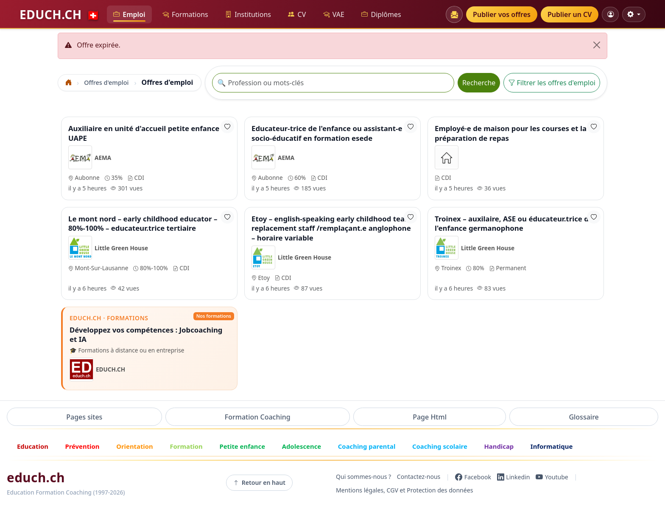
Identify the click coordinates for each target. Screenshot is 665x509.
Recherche (478, 82)
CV (297, 15)
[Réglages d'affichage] (633, 14)
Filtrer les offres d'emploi (551, 82)
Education (32, 446)
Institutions (248, 15)
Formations (185, 15)
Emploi (129, 15)
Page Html (430, 417)
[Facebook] (473, 476)
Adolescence (301, 446)
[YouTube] (552, 476)
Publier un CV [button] (570, 14)
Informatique (552, 446)
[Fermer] (597, 45)
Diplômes (381, 15)
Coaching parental (367, 446)
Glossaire (583, 417)
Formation (186, 446)
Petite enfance (242, 446)
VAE (333, 15)
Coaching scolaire (439, 446)
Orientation (134, 446)
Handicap (499, 446)
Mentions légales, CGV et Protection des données (404, 491)
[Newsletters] (454, 14)
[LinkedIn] (513, 476)
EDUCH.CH (60, 14)
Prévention (82, 446)
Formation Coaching (258, 417)
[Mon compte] (610, 14)
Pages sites (84, 417)
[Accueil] (68, 82)
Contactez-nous (419, 477)
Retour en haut (259, 482)
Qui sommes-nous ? (363, 477)
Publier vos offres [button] (502, 14)
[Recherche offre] (333, 82)
